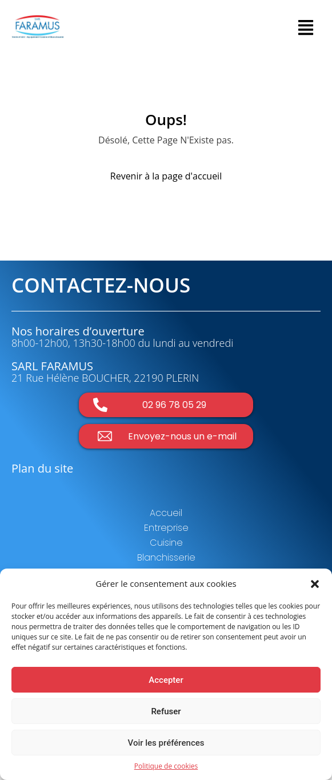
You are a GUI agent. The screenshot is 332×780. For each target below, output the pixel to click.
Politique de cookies (166, 766)
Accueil (166, 512)
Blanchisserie (166, 557)
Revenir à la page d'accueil (166, 176)
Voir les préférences (166, 743)
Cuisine (166, 542)
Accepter (166, 680)
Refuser (166, 711)
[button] (315, 583)
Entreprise (166, 527)
